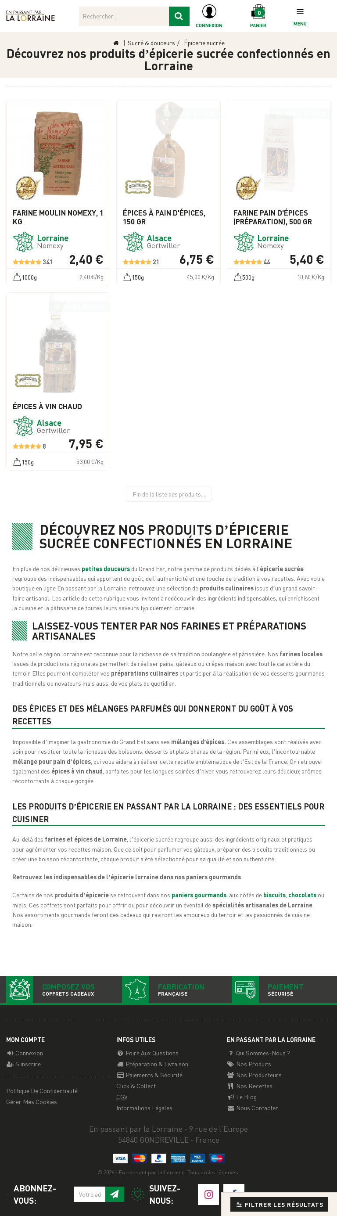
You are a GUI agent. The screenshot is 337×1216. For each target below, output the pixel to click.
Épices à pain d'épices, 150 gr (164, 217)
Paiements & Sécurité (149, 1075)
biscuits (274, 895)
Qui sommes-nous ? (258, 1053)
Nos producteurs (254, 1075)
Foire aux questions (147, 1053)
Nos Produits (249, 1064)
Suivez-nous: (155, 1194)
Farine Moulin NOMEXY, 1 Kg (58, 217)
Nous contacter (252, 1108)
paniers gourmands (199, 895)
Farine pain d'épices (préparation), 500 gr (272, 217)
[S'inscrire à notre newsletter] (114, 1194)
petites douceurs (106, 568)
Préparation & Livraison (152, 1064)
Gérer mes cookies (31, 1101)
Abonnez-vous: (31, 1194)
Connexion (24, 1053)
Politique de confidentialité (42, 1090)
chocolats (303, 895)
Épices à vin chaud (47, 406)
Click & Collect (136, 1086)
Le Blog (242, 1097)
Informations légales (144, 1108)
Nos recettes (249, 1086)
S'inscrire (23, 1064)
